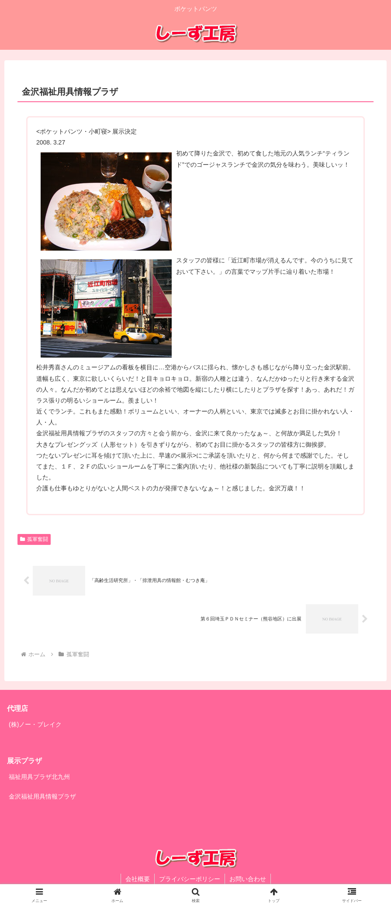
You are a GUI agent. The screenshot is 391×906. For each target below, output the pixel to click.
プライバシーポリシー (189, 878)
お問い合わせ (247, 878)
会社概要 (137, 878)
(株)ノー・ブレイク (35, 724)
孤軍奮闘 (34, 539)
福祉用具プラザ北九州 (39, 776)
